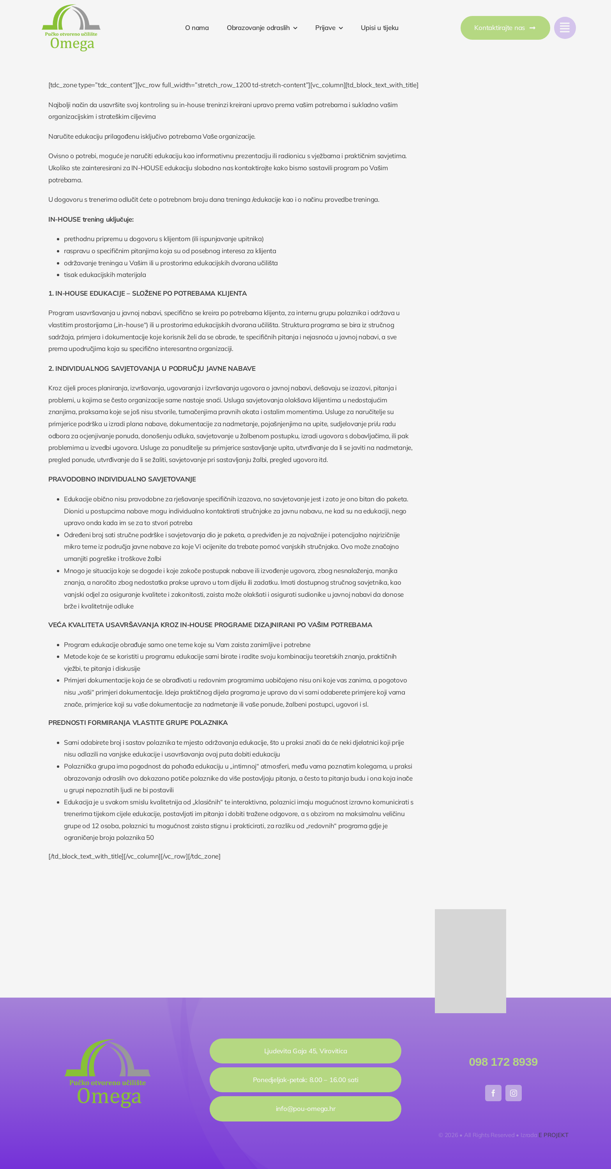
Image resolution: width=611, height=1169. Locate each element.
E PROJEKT (553, 1135)
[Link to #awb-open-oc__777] (565, 28)
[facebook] (493, 1093)
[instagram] (513, 1093)
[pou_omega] (71, 7)
